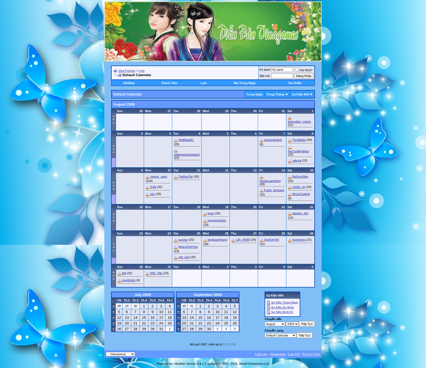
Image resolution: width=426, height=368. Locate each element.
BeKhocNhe (300, 176)
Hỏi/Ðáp (128, 83)
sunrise (183, 239)
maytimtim (129, 280)
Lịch (142, 70)
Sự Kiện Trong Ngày (284, 302)
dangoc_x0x (300, 213)
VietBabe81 (186, 139)
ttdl (124, 273)
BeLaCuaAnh (301, 194)
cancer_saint (158, 176)
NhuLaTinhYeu (188, 246)
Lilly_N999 (243, 239)
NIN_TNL (156, 273)
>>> (113, 119)
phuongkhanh (273, 139)
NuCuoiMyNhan (298, 151)
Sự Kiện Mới (300, 94)
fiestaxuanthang (270, 181)
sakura (296, 160)
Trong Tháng (275, 94)
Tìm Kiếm (294, 83)
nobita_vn (298, 186)
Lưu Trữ (293, 354)
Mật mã (264, 76)
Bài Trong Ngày (245, 83)
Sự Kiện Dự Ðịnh (282, 307)
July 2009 (143, 295)
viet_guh (184, 257)
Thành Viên (169, 83)
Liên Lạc (261, 354)
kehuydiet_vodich (299, 121)
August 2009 (124, 104)
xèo (152, 194)
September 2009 (207, 295)
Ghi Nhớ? (303, 70)
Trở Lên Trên (311, 354)
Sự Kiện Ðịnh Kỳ (282, 312)
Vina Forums (126, 70)
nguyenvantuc (217, 220)
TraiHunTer (185, 176)
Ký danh (264, 69)
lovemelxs (299, 239)
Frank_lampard (274, 190)
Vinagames (278, 354)
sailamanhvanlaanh (187, 154)
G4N (153, 186)
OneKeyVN (271, 239)
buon (211, 213)
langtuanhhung (217, 239)
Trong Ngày (254, 94)
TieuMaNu (299, 139)
